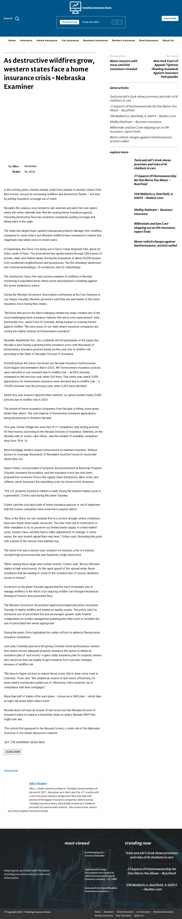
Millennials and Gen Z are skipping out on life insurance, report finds (154, 227)
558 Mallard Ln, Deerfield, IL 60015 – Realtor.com (143, 116)
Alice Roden (16, 169)
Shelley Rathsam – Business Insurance (135, 122)
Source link (11, 770)
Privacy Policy (58, 912)
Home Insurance (19, 53)
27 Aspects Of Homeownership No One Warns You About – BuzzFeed (155, 180)
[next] (120, 22)
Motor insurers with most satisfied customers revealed (123, 65)
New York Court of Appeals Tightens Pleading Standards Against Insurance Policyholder (164, 69)
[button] (12, 18)
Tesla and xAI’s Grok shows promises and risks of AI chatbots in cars (152, 164)
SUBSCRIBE (12, 752)
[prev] (114, 22)
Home (6, 53)
